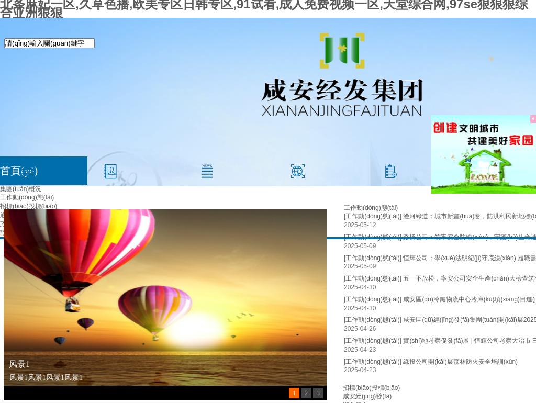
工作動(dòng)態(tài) (27, 197)
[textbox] (49, 43)
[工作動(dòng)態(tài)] (372, 258)
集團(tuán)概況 (20, 189)
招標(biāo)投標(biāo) (28, 206)
